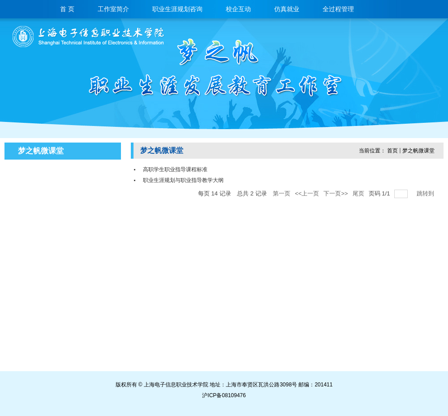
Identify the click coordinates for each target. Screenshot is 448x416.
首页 (392, 150)
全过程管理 (338, 9)
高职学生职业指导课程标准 (175, 169)
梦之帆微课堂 (418, 150)
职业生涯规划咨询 (177, 9)
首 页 (67, 9)
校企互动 (238, 9)
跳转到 (426, 193)
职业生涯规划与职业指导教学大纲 (183, 180)
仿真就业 (286, 9)
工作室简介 (113, 9)
